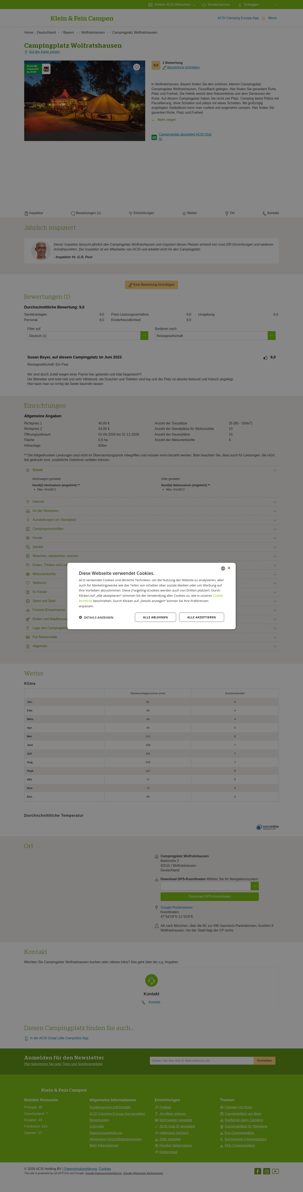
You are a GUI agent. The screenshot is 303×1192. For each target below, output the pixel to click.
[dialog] (151, 596)
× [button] (228, 568)
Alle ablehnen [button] (155, 617)
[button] (96, 617)
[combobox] (223, 568)
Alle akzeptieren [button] (201, 617)
